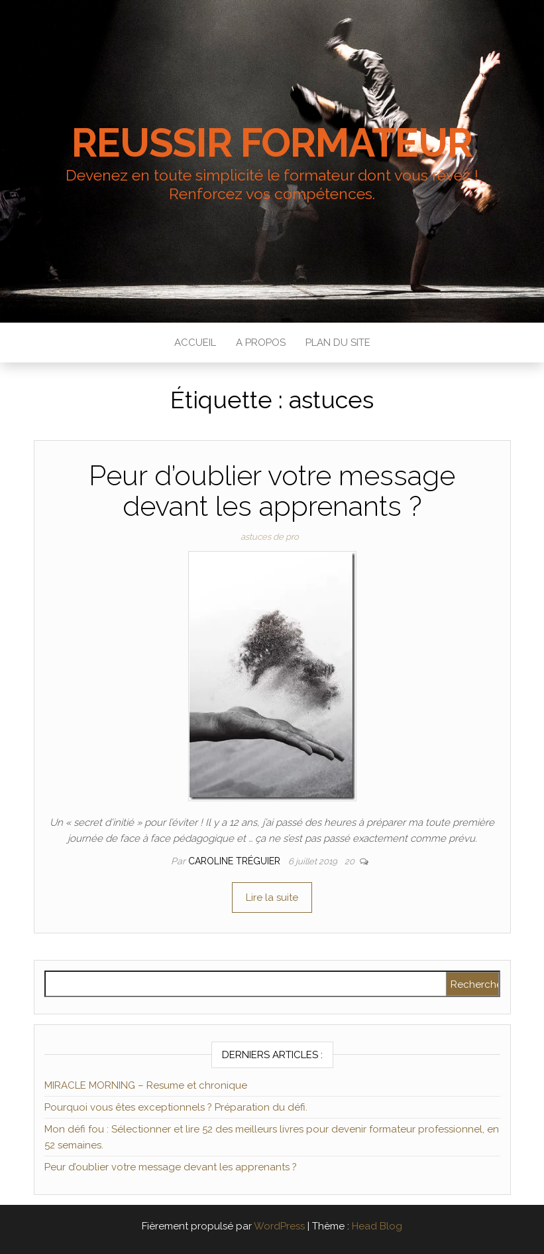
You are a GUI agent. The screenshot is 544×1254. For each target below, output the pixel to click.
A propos (261, 343)
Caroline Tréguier (235, 861)
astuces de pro (270, 537)
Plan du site (337, 343)
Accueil (195, 343)
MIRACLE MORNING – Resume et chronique (145, 1085)
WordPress (279, 1226)
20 (350, 861)
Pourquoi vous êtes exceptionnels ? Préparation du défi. (175, 1107)
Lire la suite (272, 897)
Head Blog (377, 1226)
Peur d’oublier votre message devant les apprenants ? (272, 490)
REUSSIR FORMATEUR (272, 142)
